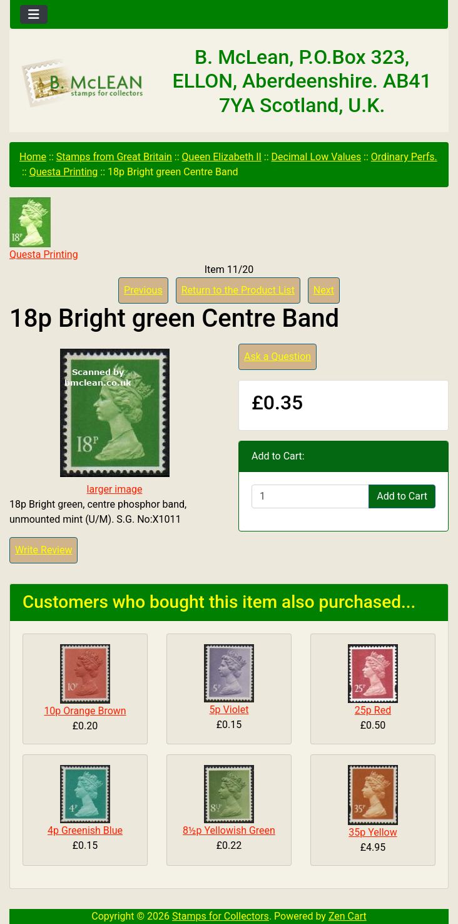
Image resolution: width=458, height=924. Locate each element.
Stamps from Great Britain (114, 157)
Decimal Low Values (317, 157)
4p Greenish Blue (85, 830)
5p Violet (229, 710)
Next (323, 290)
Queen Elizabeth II (222, 157)
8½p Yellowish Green (229, 830)
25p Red (373, 710)
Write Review (43, 550)
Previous (143, 290)
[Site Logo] (82, 84)
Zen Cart (347, 916)
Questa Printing (63, 172)
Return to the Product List (238, 290)
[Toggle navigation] (34, 14)
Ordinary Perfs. (404, 157)
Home (32, 157)
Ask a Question (277, 356)
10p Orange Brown (85, 711)
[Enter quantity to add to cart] (310, 496)
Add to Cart (402, 496)
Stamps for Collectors (220, 916)
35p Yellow (373, 832)
